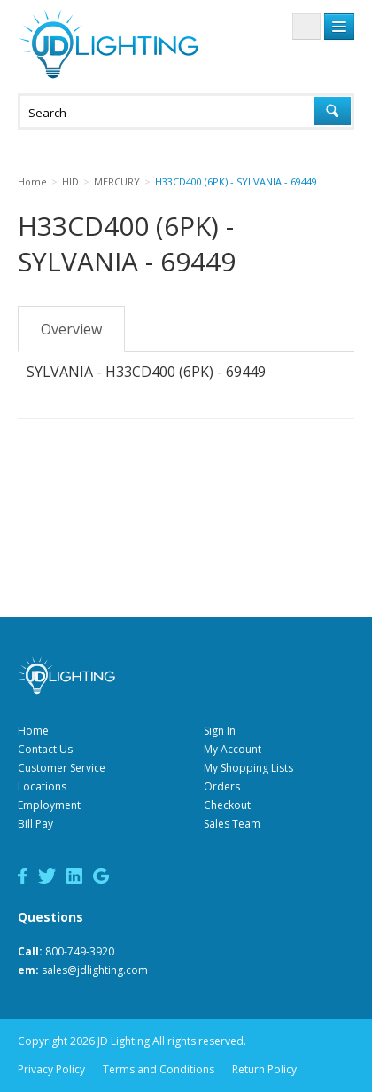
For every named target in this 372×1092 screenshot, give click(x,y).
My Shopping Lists (248, 767)
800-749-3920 (79, 951)
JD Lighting (108, 44)
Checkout (227, 805)
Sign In (220, 730)
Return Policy (264, 1069)
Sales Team (232, 823)
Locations (42, 786)
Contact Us (45, 749)
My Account (232, 749)
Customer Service (61, 767)
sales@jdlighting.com (95, 970)
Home (33, 730)
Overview (71, 329)
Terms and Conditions (158, 1069)
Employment (49, 805)
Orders (222, 786)
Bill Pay (35, 823)
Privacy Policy (51, 1069)
